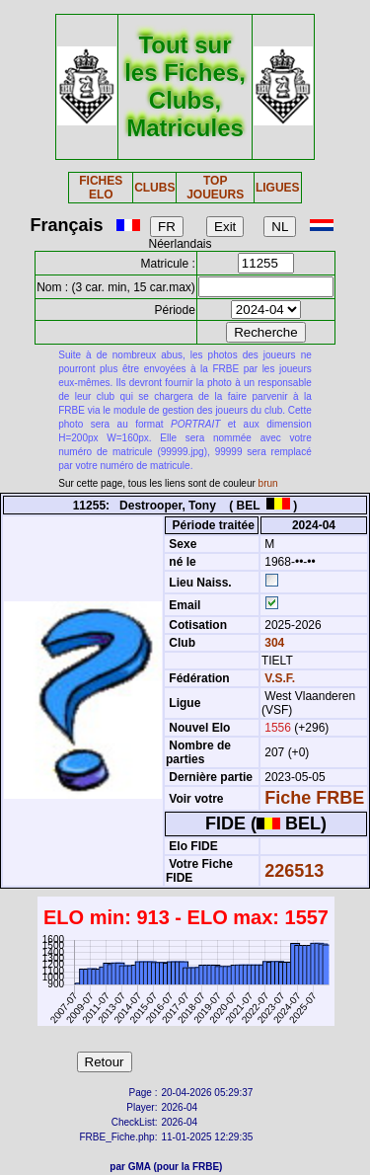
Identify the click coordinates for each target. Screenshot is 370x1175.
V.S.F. (279, 678)
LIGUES (278, 188)
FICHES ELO (100, 187)
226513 (294, 871)
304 (272, 643)
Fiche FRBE (314, 798)
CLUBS (154, 188)
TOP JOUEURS (215, 187)
